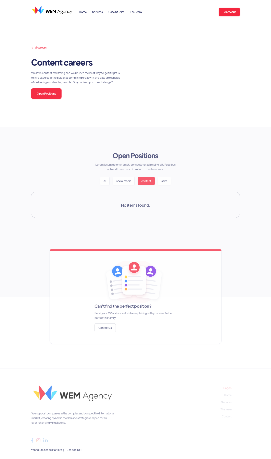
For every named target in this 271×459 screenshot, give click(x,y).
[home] (52, 12)
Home (83, 12)
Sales (164, 181)
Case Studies (116, 12)
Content (146, 181)
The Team (136, 12)
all (105, 181)
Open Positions (46, 93)
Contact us (229, 12)
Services (97, 12)
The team (226, 409)
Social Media (123, 181)
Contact (227, 416)
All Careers (39, 47)
